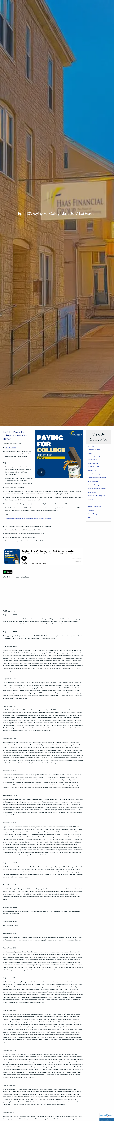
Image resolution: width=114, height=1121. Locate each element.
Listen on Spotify (7, 572)
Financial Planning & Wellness (97, 488)
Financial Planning (93, 485)
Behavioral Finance (94, 450)
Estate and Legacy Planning (97, 478)
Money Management (94, 514)
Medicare (91, 510)
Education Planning (10, 447)
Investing (91, 499)
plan (89, 517)
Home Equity (92, 492)
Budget (90, 453)
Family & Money (93, 481)
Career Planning (93, 463)
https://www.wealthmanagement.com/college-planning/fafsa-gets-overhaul (27, 518)
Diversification (92, 470)
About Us (91, 446)
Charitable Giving (93, 467)
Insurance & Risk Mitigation (96, 496)
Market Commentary (94, 506)
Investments (92, 503)
